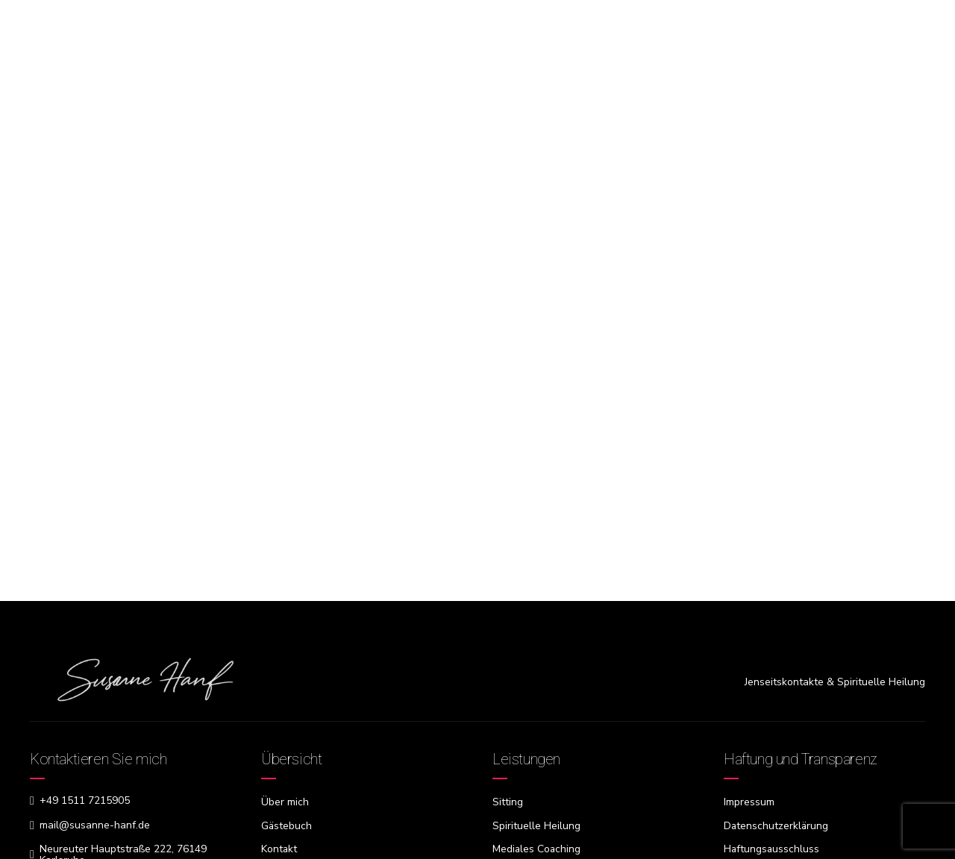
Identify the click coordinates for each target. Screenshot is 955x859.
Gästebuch (287, 825)
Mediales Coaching (537, 848)
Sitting (507, 802)
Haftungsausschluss (772, 848)
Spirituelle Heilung (536, 825)
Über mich (285, 802)
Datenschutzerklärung (777, 825)
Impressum (749, 802)
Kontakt (279, 848)
